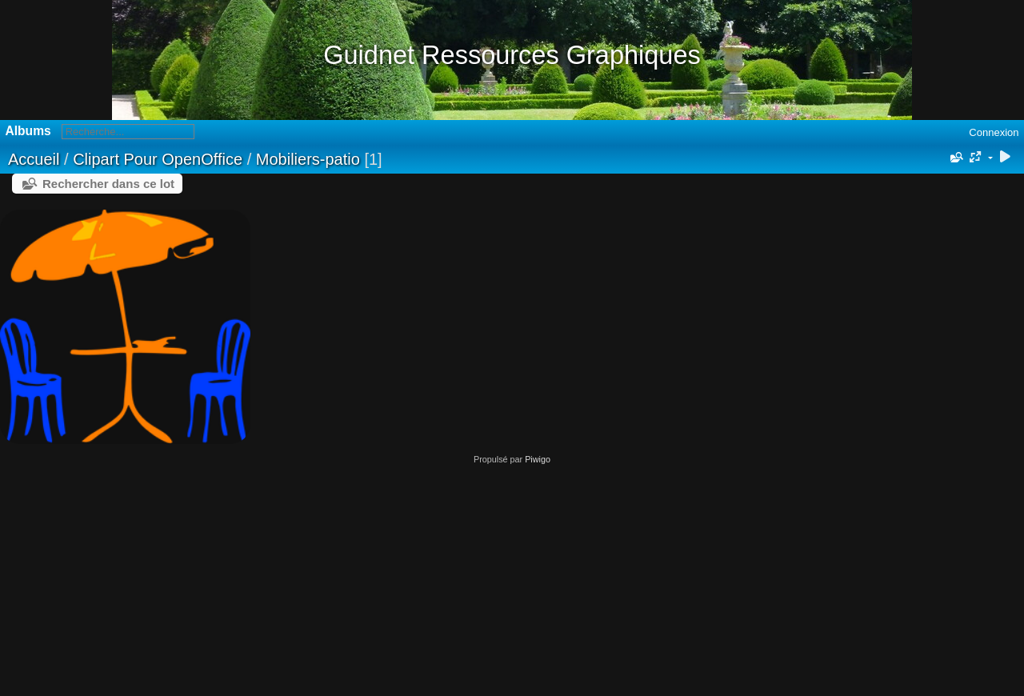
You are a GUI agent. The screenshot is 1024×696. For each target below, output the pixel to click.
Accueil (33, 159)
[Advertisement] (512, 576)
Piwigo (537, 459)
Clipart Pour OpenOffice (157, 159)
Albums (28, 131)
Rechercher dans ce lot (108, 183)
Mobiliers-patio (308, 159)
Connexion (993, 132)
